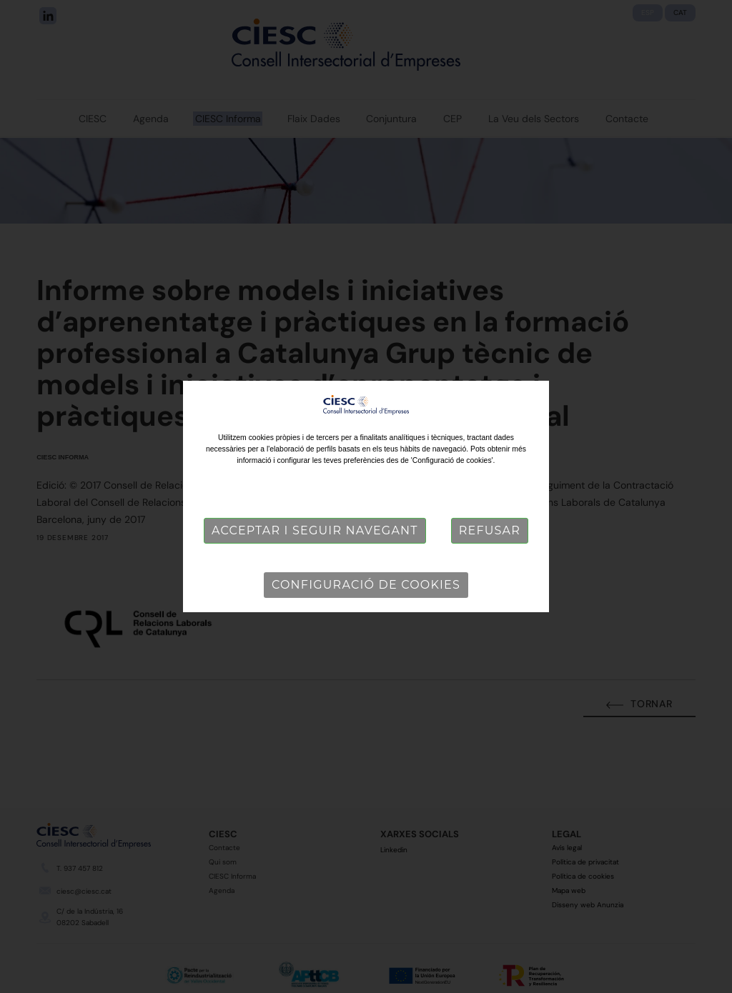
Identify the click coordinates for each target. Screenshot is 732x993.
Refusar (489, 530)
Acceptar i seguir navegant (315, 530)
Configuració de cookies (366, 585)
